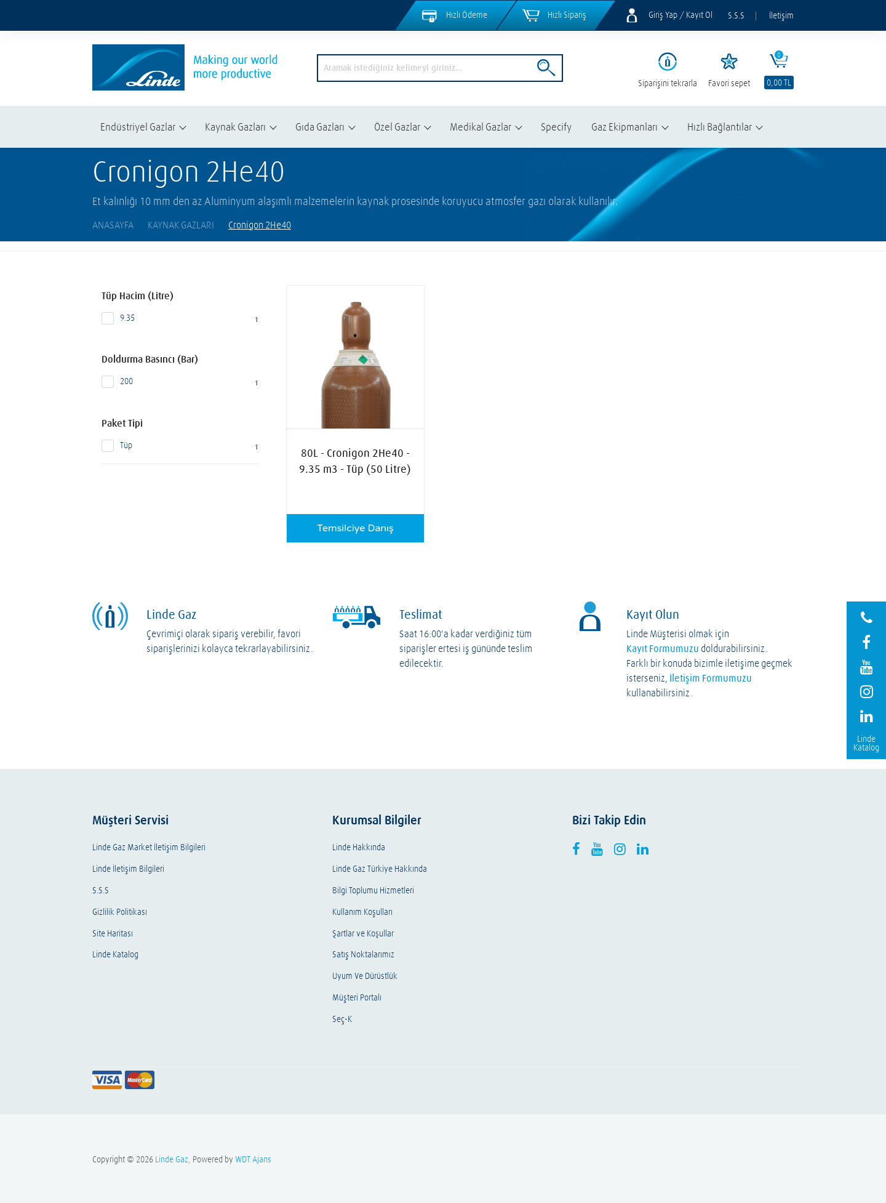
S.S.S (736, 15)
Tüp (180, 446)
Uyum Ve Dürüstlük (364, 976)
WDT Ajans (253, 1159)
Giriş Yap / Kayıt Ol (680, 14)
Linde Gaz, (173, 1159)
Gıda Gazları (320, 126)
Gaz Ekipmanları (624, 126)
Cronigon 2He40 (259, 225)
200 (180, 382)
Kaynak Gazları (235, 126)
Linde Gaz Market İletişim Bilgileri (149, 847)
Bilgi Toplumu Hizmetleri (373, 890)
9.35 (180, 318)
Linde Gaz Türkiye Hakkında (379, 869)
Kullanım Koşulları (362, 912)
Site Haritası (112, 933)
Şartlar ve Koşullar (363, 933)
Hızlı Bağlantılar (719, 126)
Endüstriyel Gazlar (137, 126)
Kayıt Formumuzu (662, 648)
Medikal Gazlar (480, 126)
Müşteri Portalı (356, 997)
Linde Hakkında (358, 847)
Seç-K (342, 1019)
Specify (556, 126)
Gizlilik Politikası (119, 912)
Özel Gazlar (397, 126)
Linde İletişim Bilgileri (128, 869)
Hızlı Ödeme (466, 14)
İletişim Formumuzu (710, 678)
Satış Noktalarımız (363, 954)
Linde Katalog (115, 954)
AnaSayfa (113, 225)
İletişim (781, 15)
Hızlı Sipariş (567, 14)
